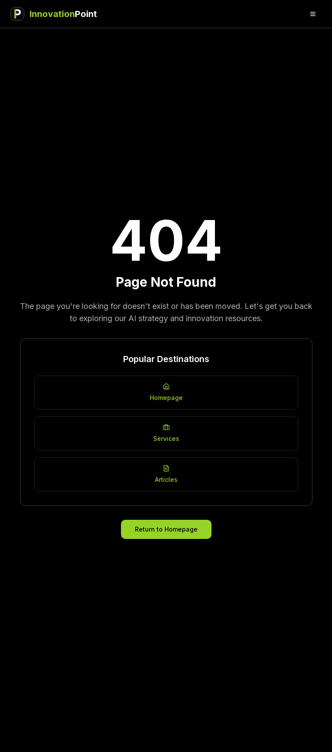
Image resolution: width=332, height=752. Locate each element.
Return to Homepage (166, 529)
